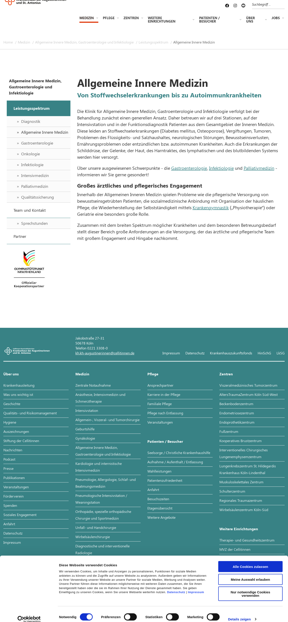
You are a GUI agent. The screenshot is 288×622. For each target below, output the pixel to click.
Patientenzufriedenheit (164, 480)
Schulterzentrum (232, 491)
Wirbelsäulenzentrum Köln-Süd (243, 509)
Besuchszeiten (158, 498)
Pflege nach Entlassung (165, 413)
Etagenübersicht (159, 508)
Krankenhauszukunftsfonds (231, 353)
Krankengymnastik (211, 207)
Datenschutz (176, 586)
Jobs (276, 18)
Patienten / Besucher (209, 20)
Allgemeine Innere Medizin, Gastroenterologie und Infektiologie (85, 42)
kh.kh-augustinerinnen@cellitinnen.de (104, 353)
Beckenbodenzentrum (236, 403)
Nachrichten (12, 450)
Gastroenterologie (189, 168)
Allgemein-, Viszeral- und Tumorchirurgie (107, 419)
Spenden (10, 505)
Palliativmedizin (259, 168)
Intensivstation (86, 410)
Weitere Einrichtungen (162, 20)
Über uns (250, 20)
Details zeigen (239, 613)
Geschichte (11, 403)
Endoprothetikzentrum (236, 422)
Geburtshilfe (84, 429)
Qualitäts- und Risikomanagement (30, 413)
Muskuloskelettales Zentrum (241, 482)
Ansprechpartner (160, 385)
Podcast (9, 459)
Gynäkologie (85, 438)
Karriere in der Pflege (163, 394)
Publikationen (14, 477)
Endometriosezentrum (236, 413)
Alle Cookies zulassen (250, 560)
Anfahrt (9, 523)
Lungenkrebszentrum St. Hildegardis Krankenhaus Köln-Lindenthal (247, 469)
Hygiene (9, 422)
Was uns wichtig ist (18, 394)
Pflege (109, 18)
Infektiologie (221, 168)
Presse (8, 468)
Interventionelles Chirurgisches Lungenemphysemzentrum (243, 453)
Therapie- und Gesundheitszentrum (246, 540)
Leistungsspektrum (154, 42)
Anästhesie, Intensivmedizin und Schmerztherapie (100, 398)
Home (8, 42)
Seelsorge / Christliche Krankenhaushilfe (178, 452)
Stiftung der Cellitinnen (21, 440)
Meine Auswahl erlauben (250, 573)
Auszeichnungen (16, 431)
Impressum (196, 586)
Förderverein (13, 496)
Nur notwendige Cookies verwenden (250, 587)
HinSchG (264, 353)
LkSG (281, 353)
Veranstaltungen (16, 486)
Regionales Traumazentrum (240, 500)
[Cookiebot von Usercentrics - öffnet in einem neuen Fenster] (29, 613)
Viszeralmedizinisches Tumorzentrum (248, 385)
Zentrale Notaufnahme (93, 385)
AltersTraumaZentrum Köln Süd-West (248, 394)
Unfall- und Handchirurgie (95, 527)
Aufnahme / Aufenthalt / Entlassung (175, 461)
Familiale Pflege (159, 403)
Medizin (86, 18)
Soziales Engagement (19, 514)
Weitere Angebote (161, 517)
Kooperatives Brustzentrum (240, 440)
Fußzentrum (228, 431)
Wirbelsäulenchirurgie (92, 536)
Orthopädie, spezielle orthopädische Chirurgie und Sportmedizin (103, 515)
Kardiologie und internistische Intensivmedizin (98, 467)
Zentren (131, 18)
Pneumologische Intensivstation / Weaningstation (101, 499)
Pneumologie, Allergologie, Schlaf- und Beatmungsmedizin (105, 483)
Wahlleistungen (159, 471)
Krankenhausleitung (18, 385)
